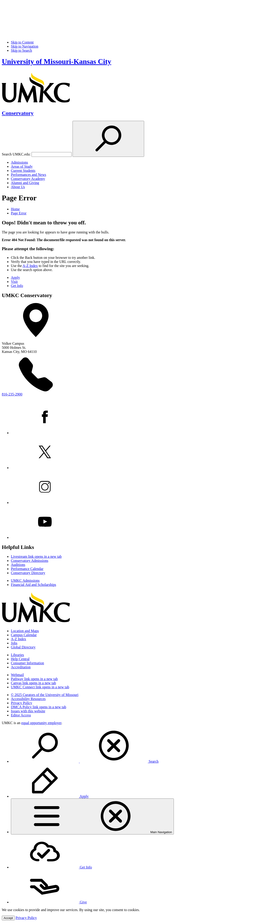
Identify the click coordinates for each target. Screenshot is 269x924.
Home (15, 209)
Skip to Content (22, 42)
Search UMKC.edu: (16, 154)
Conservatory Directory (28, 573)
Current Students (23, 170)
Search (85, 761)
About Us (18, 187)
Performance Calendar (27, 569)
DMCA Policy (38, 707)
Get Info (17, 286)
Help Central (20, 659)
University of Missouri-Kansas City (56, 61)
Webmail (17, 675)
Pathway (34, 679)
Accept (8, 918)
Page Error (19, 213)
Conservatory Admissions (29, 561)
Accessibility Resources (28, 699)
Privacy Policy (21, 703)
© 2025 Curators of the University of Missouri (44, 695)
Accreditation (21, 667)
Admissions (19, 162)
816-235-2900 (12, 394)
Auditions (18, 565)
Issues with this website (28, 711)
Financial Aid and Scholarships (33, 585)
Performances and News (28, 175)
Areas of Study (22, 166)
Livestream (36, 556)
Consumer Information (27, 663)
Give (49, 902)
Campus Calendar (24, 635)
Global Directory (23, 647)
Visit (14, 282)
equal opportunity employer (41, 723)
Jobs (14, 643)
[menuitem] (139, 746)
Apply (15, 277)
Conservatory (18, 113)
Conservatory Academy (28, 179)
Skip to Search (21, 50)
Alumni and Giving (25, 183)
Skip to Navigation (24, 46)
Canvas (33, 683)
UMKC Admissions (25, 580)
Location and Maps (25, 631)
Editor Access (21, 715)
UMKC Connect (40, 687)
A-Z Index (30, 266)
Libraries (17, 655)
